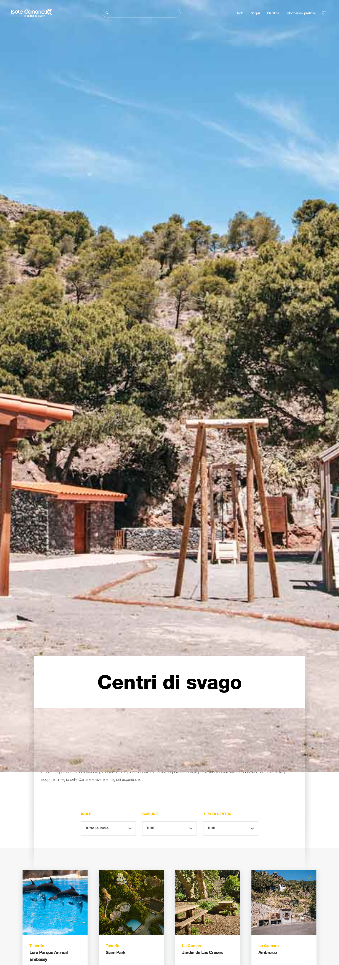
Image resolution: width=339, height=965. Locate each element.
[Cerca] (142, 13)
